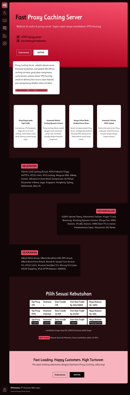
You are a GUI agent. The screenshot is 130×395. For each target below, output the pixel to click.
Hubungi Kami (96, 323)
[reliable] (41, 219)
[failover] (109, 113)
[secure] (95, 260)
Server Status (26, 391)
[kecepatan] (95, 175)
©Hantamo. (15, 388)
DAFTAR (40, 52)
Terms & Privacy (16, 391)
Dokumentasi (23, 52)
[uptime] (81, 113)
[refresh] (53, 113)
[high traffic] (25, 113)
